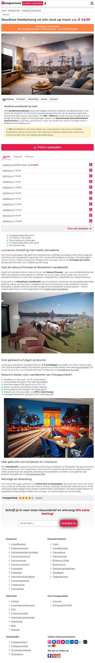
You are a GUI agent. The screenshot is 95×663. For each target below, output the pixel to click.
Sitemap (15, 629)
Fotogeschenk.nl (19, 642)
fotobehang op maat (69, 370)
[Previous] (4, 64)
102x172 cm (8, 176)
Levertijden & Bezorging (23, 605)
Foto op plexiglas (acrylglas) (24, 552)
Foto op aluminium (20, 556)
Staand (6, 156)
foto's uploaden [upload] (32, 3)
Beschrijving (8, 99)
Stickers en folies (61, 560)
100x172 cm (8, 171)
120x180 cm (8, 182)
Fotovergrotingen (19, 548)
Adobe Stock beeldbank (56, 289)
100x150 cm (8, 165)
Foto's (56, 544)
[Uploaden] (90, 164)
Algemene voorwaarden (23, 617)
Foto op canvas (18, 560)
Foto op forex (17, 589)
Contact (15, 601)
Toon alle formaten (79, 228)
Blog (13, 625)
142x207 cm (8, 204)
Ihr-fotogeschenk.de (21, 650)
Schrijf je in (69, 523)
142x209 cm (8, 210)
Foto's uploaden (47, 147)
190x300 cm (8, 221)
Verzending (33, 99)
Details (44, 99)
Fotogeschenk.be (19, 646)
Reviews (54, 99)
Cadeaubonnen (60, 576)
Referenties (16, 621)
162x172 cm (8, 216)
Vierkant (29, 156)
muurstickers (82, 367)
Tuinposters (17, 568)
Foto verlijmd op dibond (23, 576)
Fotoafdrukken (18, 544)
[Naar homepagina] (11, 3)
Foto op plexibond (20, 581)
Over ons (57, 601)
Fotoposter (16, 572)
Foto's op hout (60, 556)
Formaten (21, 99)
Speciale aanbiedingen (64, 568)
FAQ (13, 609)
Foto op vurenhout (20, 564)
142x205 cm (8, 199)
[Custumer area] (45, 3)
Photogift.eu (17, 654)
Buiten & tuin (59, 564)
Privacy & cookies (19, 613)
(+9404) (39, 498)
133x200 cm (8, 187)
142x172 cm (8, 193)
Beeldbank (58, 572)
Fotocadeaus (59, 552)
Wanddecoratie (60, 548)
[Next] (90, 64)
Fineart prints (17, 585)
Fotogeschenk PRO (35, 474)
